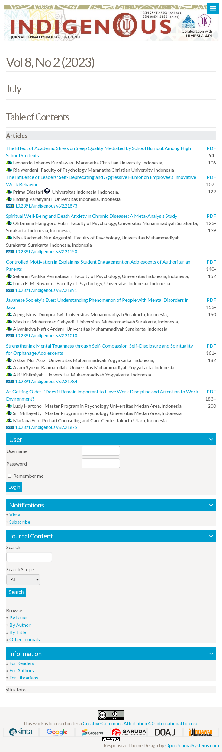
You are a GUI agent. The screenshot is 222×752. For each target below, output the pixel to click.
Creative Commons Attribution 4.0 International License (140, 723)
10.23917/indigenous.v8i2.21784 (46, 381)
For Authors (21, 670)
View (14, 514)
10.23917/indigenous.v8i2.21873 (46, 205)
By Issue (18, 617)
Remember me (28, 476)
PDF (211, 148)
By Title (17, 632)
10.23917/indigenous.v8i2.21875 (46, 427)
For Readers (21, 663)
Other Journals (24, 639)
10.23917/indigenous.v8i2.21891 (46, 290)
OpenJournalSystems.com (192, 745)
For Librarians (23, 677)
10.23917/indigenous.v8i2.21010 (46, 335)
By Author (20, 625)
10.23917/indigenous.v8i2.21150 (46, 251)
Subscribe (19, 522)
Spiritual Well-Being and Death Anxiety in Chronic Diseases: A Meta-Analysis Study (91, 216)
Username (16, 451)
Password (16, 463)
